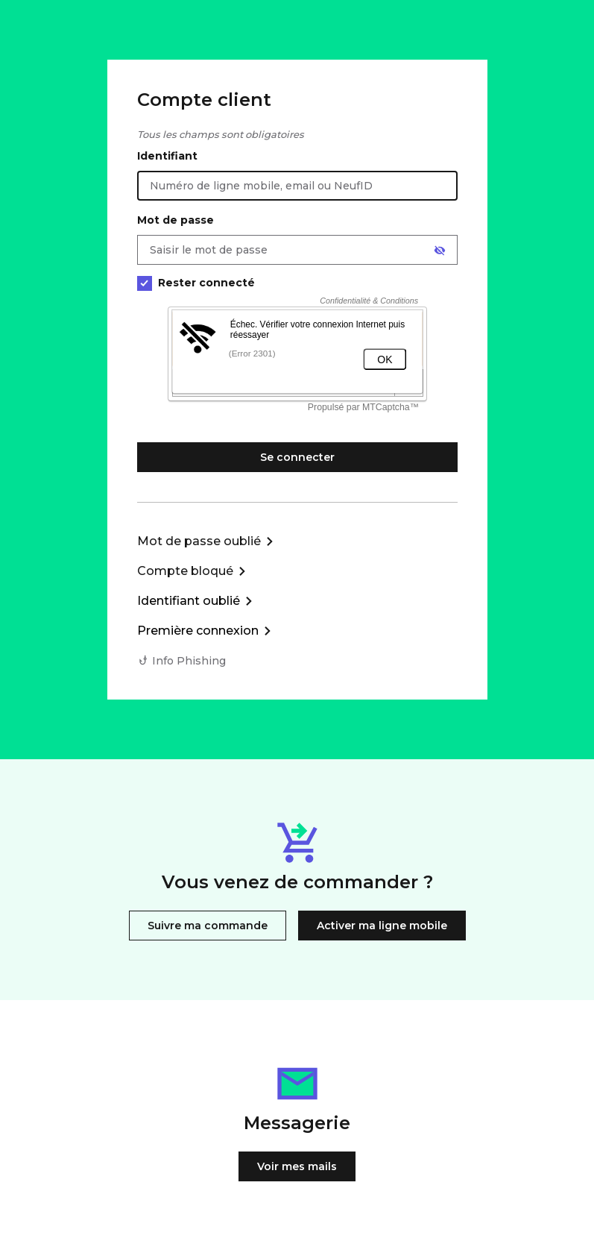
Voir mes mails (297, 1166)
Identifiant (167, 156)
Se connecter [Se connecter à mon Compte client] (297, 457)
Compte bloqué (185, 571)
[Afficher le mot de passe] (440, 251)
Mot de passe (175, 220)
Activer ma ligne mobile (382, 925)
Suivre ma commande (208, 925)
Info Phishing (189, 660)
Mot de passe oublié (199, 541)
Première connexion (198, 630)
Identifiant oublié (188, 601)
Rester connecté (196, 283)
